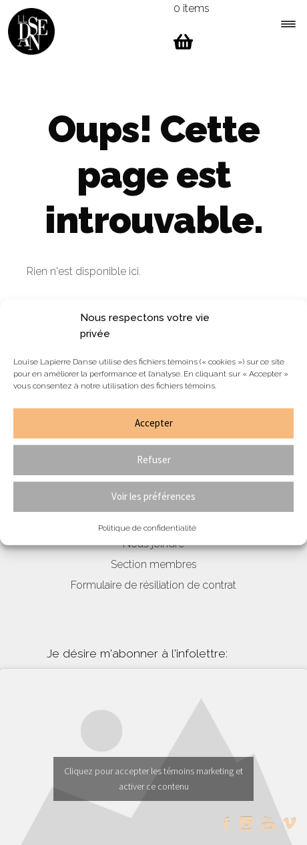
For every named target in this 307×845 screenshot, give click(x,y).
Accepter (154, 422)
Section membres (154, 564)
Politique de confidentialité (147, 527)
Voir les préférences (153, 496)
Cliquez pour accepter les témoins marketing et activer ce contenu (153, 778)
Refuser (154, 459)
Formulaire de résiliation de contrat (153, 585)
